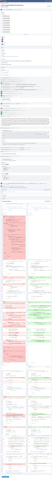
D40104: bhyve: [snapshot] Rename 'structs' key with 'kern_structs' (26, 84)
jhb (3, 41)
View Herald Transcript (15, 79)
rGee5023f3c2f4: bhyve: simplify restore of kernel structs (9, 56)
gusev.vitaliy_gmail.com (9, 9)
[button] (51, 1)
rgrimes (4, 42)
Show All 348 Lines (14, 292)
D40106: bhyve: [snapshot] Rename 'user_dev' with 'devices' (25, 86)
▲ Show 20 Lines (8, 292)
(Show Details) (22, 87)
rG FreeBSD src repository (5, 70)
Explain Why (44, 182)
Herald (3, 79)
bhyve (4, 44)
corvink (4, 50)
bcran (4, 37)
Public (7, 6)
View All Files (26, 34)
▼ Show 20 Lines (20, 292)
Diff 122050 (18, 103)
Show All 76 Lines (14, 388)
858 (3, 100)
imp (3, 39)
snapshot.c (4, 195)
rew (3, 51)
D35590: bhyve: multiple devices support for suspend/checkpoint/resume (25, 89)
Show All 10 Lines (14, 405)
